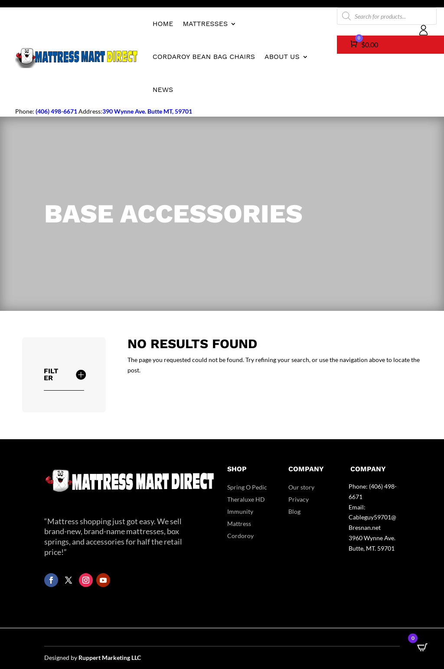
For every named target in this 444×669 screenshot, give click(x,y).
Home (163, 24)
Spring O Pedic (247, 487)
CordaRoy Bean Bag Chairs (204, 56)
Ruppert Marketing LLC (109, 657)
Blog (294, 511)
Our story (301, 487)
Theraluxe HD (246, 499)
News (163, 89)
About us (282, 56)
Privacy (298, 499)
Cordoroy (240, 535)
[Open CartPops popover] (422, 647)
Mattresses (205, 24)
